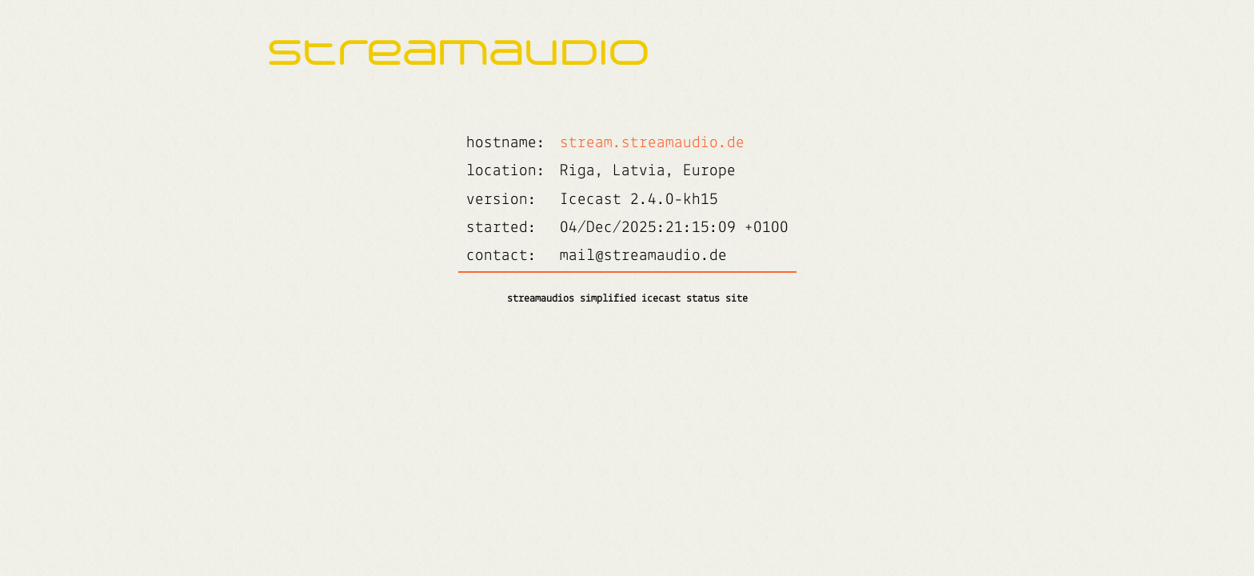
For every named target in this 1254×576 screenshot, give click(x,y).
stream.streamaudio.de (652, 142)
